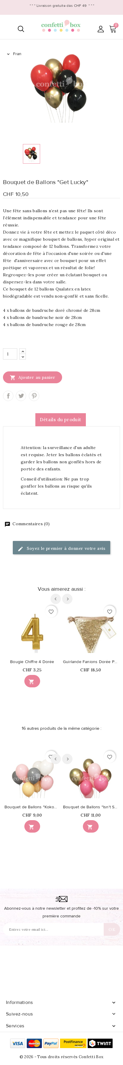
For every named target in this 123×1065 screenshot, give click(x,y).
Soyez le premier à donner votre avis (61, 549)
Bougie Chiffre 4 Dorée (32, 662)
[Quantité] (10, 354)
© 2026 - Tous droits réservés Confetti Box (62, 1056)
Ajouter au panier (32, 377)
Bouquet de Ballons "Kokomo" (32, 807)
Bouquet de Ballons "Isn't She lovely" (91, 807)
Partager (8, 396)
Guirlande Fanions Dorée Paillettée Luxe (91, 662)
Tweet (21, 396)
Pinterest (34, 396)
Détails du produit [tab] (60, 419)
